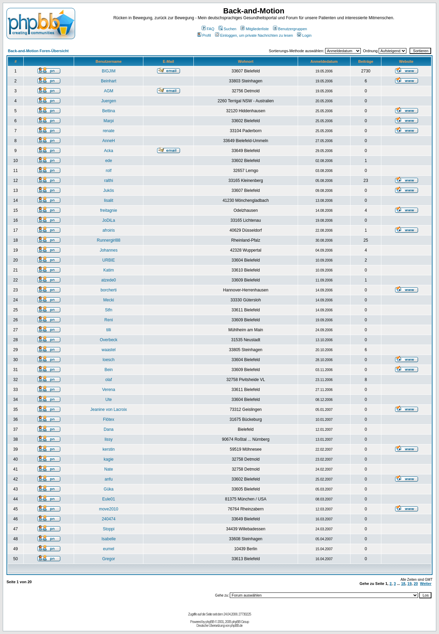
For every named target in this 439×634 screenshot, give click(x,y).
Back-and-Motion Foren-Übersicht (38, 51)
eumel (108, 548)
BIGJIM (109, 71)
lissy (108, 439)
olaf (108, 379)
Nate (108, 469)
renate (109, 130)
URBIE (108, 260)
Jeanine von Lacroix (108, 409)
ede (108, 160)
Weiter (425, 583)
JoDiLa (108, 220)
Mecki (108, 300)
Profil (204, 35)
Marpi (109, 120)
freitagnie (108, 210)
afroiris (109, 230)
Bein (109, 369)
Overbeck (108, 339)
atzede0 (108, 280)
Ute (108, 399)
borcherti (108, 290)
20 (416, 583)
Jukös (108, 190)
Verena (108, 389)
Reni (108, 320)
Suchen (227, 29)
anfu (108, 479)
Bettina (108, 110)
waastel (109, 349)
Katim (108, 270)
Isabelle (109, 539)
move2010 (108, 509)
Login (304, 35)
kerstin (109, 449)
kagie (109, 459)
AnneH (108, 140)
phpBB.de (236, 625)
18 (403, 583)
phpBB (209, 622)
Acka (108, 150)
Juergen (108, 101)
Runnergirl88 (108, 240)
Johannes (109, 250)
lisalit (108, 200)
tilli (108, 329)
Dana (109, 429)
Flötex (108, 419)
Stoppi (109, 529)
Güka (109, 489)
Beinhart (108, 81)
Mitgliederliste (254, 29)
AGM (108, 91)
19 (409, 583)
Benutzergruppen (290, 29)
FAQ (208, 29)
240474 (109, 519)
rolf (108, 170)
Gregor (108, 558)
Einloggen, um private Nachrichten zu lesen (254, 35)
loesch (109, 359)
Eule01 (108, 499)
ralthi (108, 180)
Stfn (108, 310)
